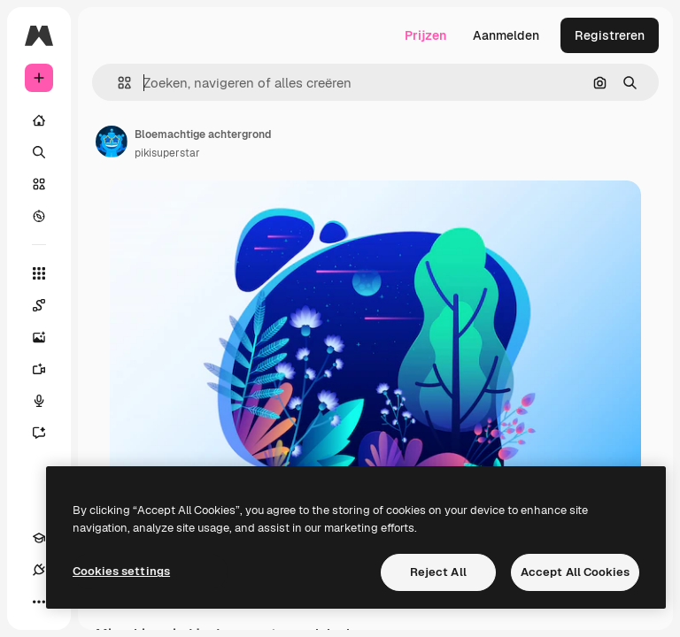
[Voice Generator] (48, 401)
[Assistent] (48, 432)
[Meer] (39, 601)
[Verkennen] (39, 216)
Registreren (610, 35)
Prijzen (425, 35)
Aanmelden (506, 35)
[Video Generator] (48, 369)
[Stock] (39, 184)
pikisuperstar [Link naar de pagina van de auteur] (167, 153)
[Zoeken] (39, 152)
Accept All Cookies (575, 571)
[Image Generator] (48, 337)
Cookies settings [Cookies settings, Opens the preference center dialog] (121, 571)
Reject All (438, 571)
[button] (117, 82)
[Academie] (39, 538)
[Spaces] (48, 305)
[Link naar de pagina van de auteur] (112, 141)
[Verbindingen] (39, 570)
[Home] (39, 120)
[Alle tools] (39, 273)
